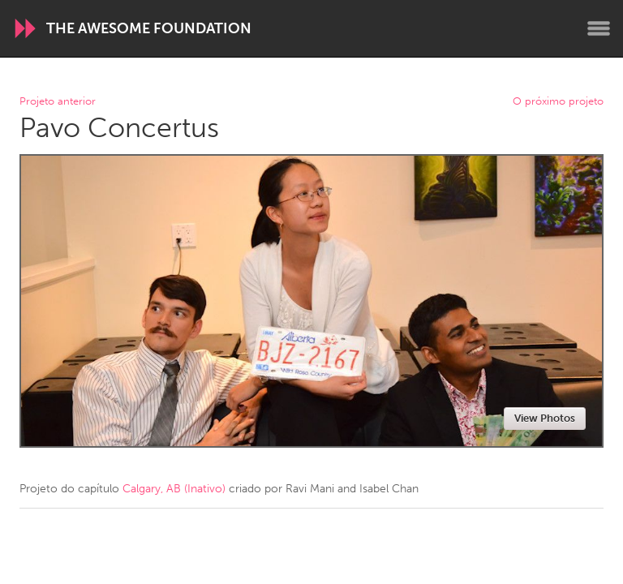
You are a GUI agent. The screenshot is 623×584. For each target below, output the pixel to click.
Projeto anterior (57, 102)
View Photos (544, 418)
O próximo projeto (558, 102)
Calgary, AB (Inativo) (174, 489)
